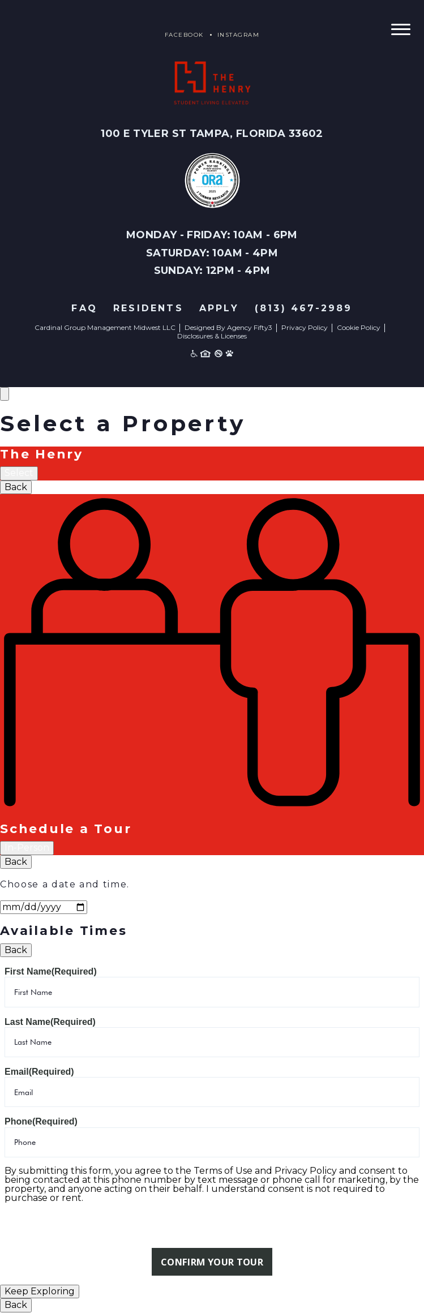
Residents (148, 308)
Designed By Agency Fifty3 (228, 327)
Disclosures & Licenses (212, 336)
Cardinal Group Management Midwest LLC (105, 327)
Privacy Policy (304, 327)
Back (16, 487)
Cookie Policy (358, 327)
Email (39, 1071)
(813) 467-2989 (304, 308)
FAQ (84, 308)
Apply (219, 308)
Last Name (50, 1022)
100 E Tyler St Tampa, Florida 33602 (212, 133)
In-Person (27, 847)
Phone (41, 1121)
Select (19, 472)
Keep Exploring (40, 1291)
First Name (51, 971)
